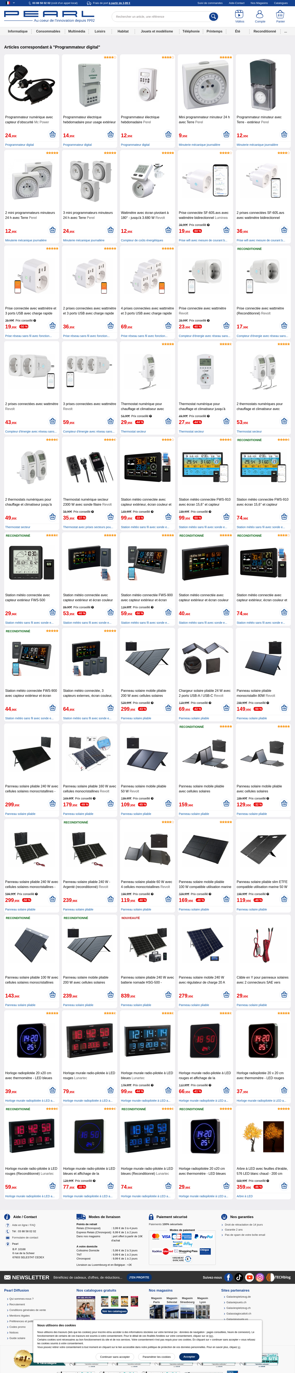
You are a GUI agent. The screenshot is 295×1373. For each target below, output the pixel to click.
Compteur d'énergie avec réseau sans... (204, 336)
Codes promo (17, 1326)
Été (237, 31)
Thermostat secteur (133, 431)
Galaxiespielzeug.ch (238, 1307)
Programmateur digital (19, 144)
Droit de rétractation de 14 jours (244, 1224)
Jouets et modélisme (157, 31)
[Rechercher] (213, 16)
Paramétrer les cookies (157, 1356)
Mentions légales (19, 1315)
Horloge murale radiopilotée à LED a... (30, 1100)
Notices (13, 1332)
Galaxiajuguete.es (237, 1319)
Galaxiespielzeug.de (238, 1296)
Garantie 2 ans (234, 1229)
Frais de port (111, 3)
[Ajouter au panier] (52, 135)
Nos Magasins (259, 3)
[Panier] (280, 16)
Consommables (48, 31)
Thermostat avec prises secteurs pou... (88, 527)
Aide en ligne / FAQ (23, 1225)
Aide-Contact (236, 3)
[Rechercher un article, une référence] (165, 16)
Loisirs (100, 31)
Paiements (166, 1224)
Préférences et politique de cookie (29, 1321)
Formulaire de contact (25, 1237)
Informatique (17, 31)
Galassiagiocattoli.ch (238, 1313)
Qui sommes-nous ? (21, 1298)
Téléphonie (191, 31)
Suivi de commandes (210, 3)
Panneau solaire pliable (136, 718)
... (285, 31)
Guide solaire (17, 1338)
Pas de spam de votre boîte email (245, 1234)
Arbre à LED (245, 1196)
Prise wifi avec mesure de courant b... (203, 240)
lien (211, 1335)
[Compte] (260, 16)
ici (239, 1347)
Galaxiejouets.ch (236, 1302)
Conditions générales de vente (27, 1310)
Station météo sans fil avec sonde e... (145, 527)
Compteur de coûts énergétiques (142, 240)
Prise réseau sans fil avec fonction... (28, 336)
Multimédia (76, 31)
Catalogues (281, 3)
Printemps (214, 31)
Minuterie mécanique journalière (199, 144)
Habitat (123, 31)
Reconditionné (265, 31)
